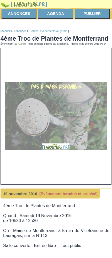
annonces (19, 13)
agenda (55, 13)
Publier (92, 13)
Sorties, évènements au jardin (49, 31)
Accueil (5, 31)
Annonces (20, 31)
